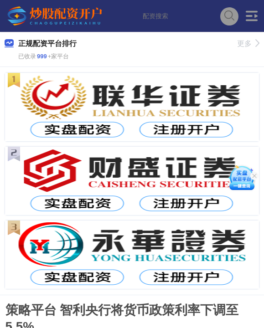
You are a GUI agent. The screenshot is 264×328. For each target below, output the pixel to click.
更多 (248, 43)
